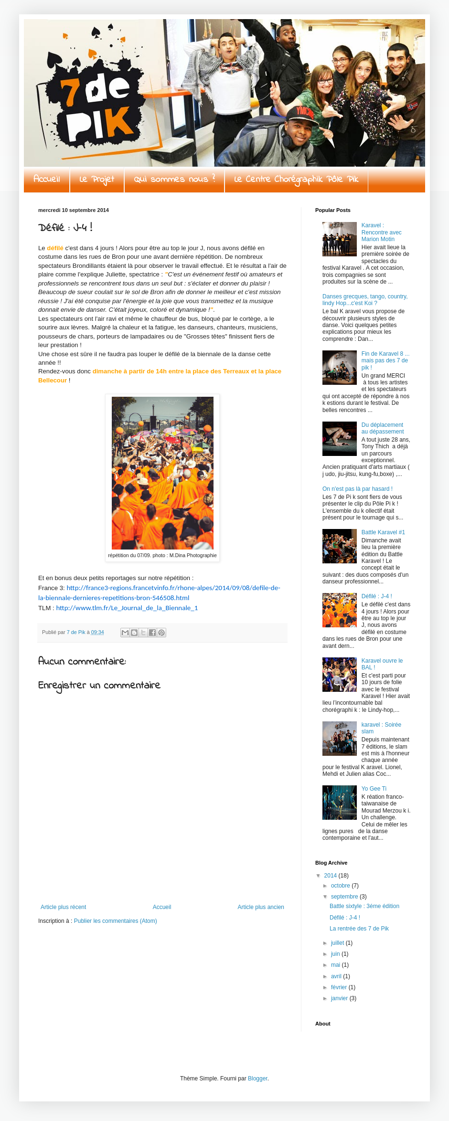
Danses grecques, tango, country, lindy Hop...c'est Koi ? (365, 300)
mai (336, 965)
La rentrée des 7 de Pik (359, 928)
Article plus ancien (261, 907)
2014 (331, 875)
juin (336, 954)
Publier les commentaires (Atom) (115, 921)
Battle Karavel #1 (383, 532)
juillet (338, 943)
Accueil (46, 180)
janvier (340, 998)
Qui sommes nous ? (174, 180)
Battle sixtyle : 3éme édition (364, 906)
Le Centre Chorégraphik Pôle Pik (296, 180)
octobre (341, 885)
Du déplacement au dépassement (383, 428)
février (340, 987)
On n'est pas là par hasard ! (357, 489)
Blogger (257, 1078)
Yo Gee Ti (374, 788)
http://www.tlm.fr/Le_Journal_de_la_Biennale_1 (127, 607)
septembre (345, 896)
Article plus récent (63, 907)
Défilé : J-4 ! (377, 596)
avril (337, 976)
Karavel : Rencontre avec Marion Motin (382, 232)
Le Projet (97, 180)
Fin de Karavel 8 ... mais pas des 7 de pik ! (386, 360)
